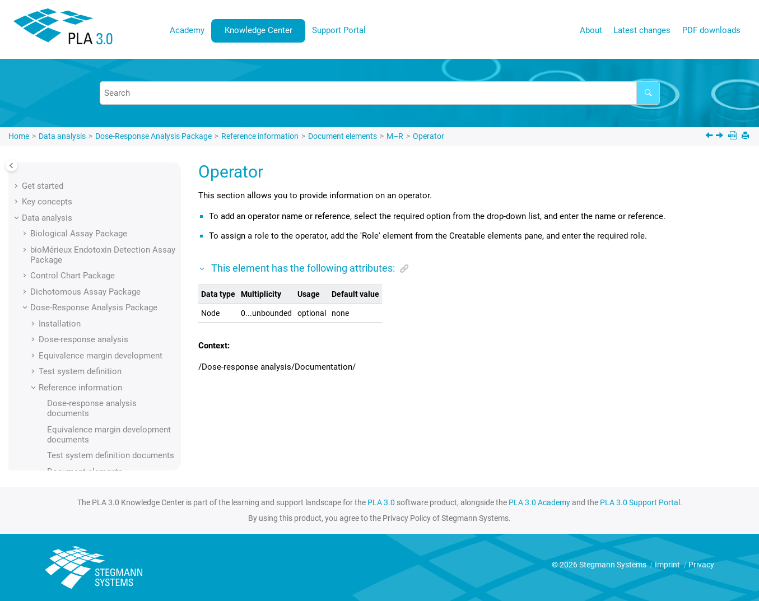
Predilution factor (96, 408)
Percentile (82, 360)
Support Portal (339, 30)
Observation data (95, 200)
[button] (59, 169)
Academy (187, 30)
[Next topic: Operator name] (720, 137)
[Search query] (380, 93)
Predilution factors (98, 424)
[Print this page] (746, 136)
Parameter (83, 344)
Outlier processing (98, 328)
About (591, 30)
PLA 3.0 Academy (539, 502)
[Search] (648, 93)
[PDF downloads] (733, 136)
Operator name (91, 296)
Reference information (260, 136)
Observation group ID (103, 216)
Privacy (701, 564)
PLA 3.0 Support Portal (640, 502)
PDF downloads (711, 30)
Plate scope (86, 392)
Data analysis (62, 136)
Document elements (342, 136)
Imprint (668, 564)
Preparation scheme (101, 456)
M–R (395, 136)
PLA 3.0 (381, 502)
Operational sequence (105, 264)
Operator (428, 136)
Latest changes (641, 30)
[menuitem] (187, 30)
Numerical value (94, 169)
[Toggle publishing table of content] (11, 165)
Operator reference (99, 312)
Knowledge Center (258, 30)
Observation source (100, 232)
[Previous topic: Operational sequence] (710, 137)
